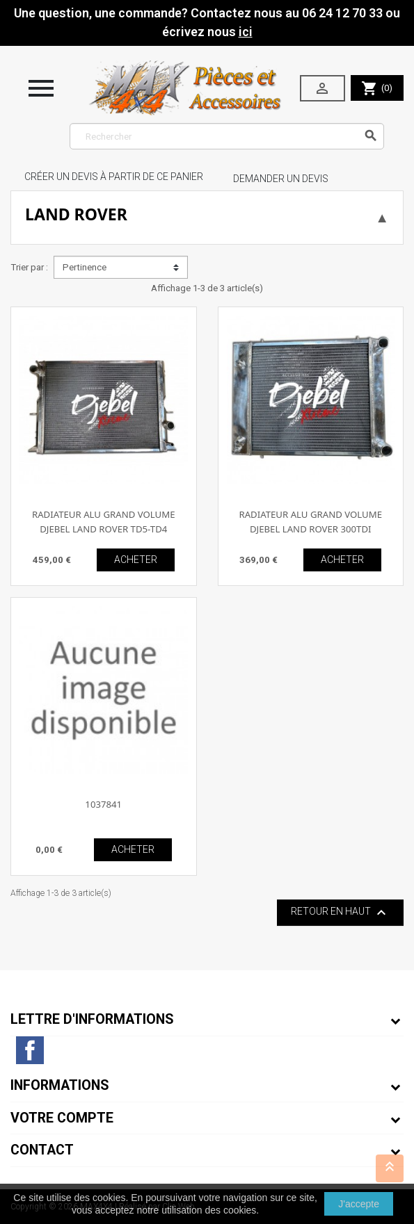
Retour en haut (340, 912)
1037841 (103, 804)
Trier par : (29, 267)
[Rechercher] (227, 136)
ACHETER (135, 559)
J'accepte (358, 1203)
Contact (42, 1150)
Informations (59, 1085)
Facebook (30, 1050)
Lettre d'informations (92, 1019)
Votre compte (61, 1118)
